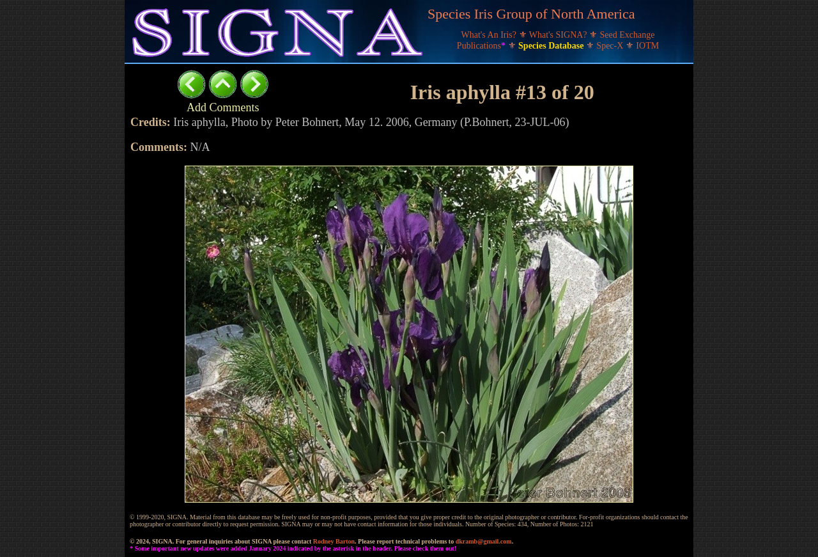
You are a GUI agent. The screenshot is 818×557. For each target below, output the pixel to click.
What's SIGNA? (559, 35)
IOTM (647, 46)
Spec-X (611, 46)
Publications (482, 46)
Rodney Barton (334, 541)
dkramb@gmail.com (484, 541)
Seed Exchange (627, 35)
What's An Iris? (490, 35)
